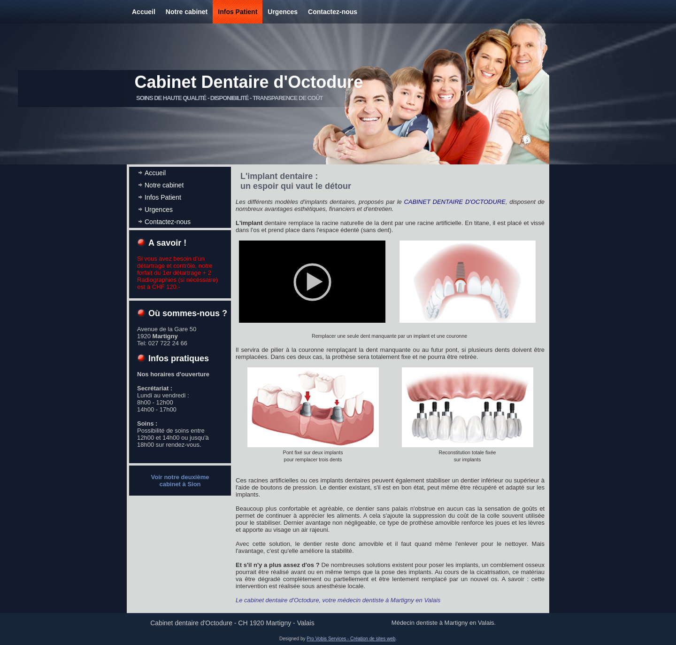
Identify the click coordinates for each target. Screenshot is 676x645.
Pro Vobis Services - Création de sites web (351, 638)
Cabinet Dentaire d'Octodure (249, 82)
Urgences (283, 12)
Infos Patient (237, 12)
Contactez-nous (332, 12)
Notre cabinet (186, 12)
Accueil (143, 12)
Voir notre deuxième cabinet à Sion (180, 481)
